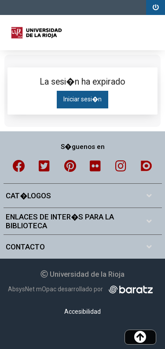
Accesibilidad (82, 311)
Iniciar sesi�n (82, 99)
